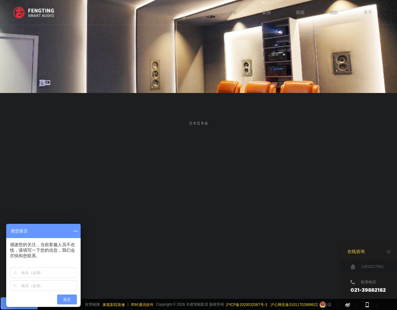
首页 (232, 12)
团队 (334, 12)
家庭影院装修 (114, 305)
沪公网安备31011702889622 (294, 305)
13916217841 (367, 266)
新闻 (300, 12)
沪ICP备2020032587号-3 (246, 305)
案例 (266, 12)
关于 (368, 12)
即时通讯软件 (142, 305)
